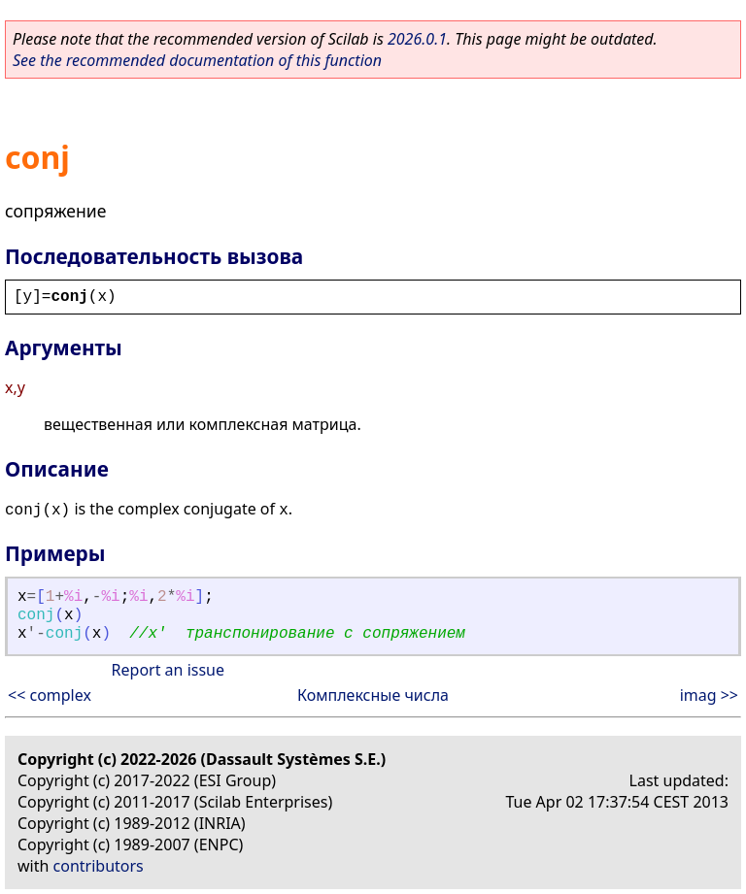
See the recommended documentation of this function (197, 60)
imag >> (709, 695)
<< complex (49, 695)
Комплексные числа (373, 695)
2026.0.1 (417, 39)
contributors (98, 866)
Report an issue (168, 669)
